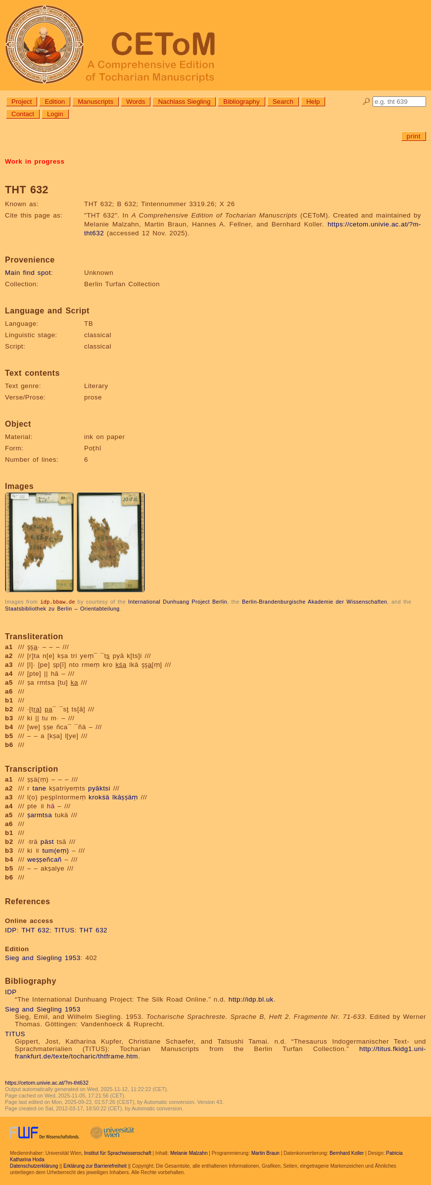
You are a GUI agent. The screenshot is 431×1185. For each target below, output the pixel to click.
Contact (22, 114)
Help (313, 101)
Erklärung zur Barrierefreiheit (95, 1165)
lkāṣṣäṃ (125, 796)
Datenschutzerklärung (34, 1165)
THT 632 (35, 929)
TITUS (64, 929)
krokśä (99, 796)
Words (135, 101)
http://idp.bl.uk (251, 999)
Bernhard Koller (347, 1152)
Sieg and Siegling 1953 (43, 957)
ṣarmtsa (39, 814)
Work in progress (34, 161)
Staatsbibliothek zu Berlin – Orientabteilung (62, 608)
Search (283, 101)
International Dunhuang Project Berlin (177, 602)
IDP (11, 929)
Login (55, 114)
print (414, 136)
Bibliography (241, 101)
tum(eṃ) (55, 850)
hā (51, 805)
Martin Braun (265, 1152)
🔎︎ (366, 101)
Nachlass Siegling (184, 101)
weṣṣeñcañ (44, 859)
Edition (55, 101)
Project (21, 101)
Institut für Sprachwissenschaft (117, 1152)
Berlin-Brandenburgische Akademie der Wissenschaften (314, 602)
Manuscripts (95, 101)
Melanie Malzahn (189, 1152)
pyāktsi (99, 787)
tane (40, 787)
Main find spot (28, 272)
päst (47, 841)
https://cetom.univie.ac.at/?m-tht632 (47, 1082)
